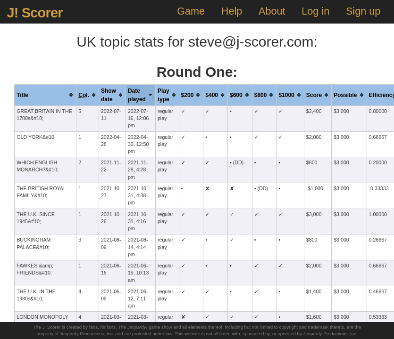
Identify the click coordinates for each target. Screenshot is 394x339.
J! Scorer (34, 12)
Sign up (363, 11)
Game (191, 11)
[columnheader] (45, 94)
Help (231, 11)
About (272, 11)
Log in (315, 11)
